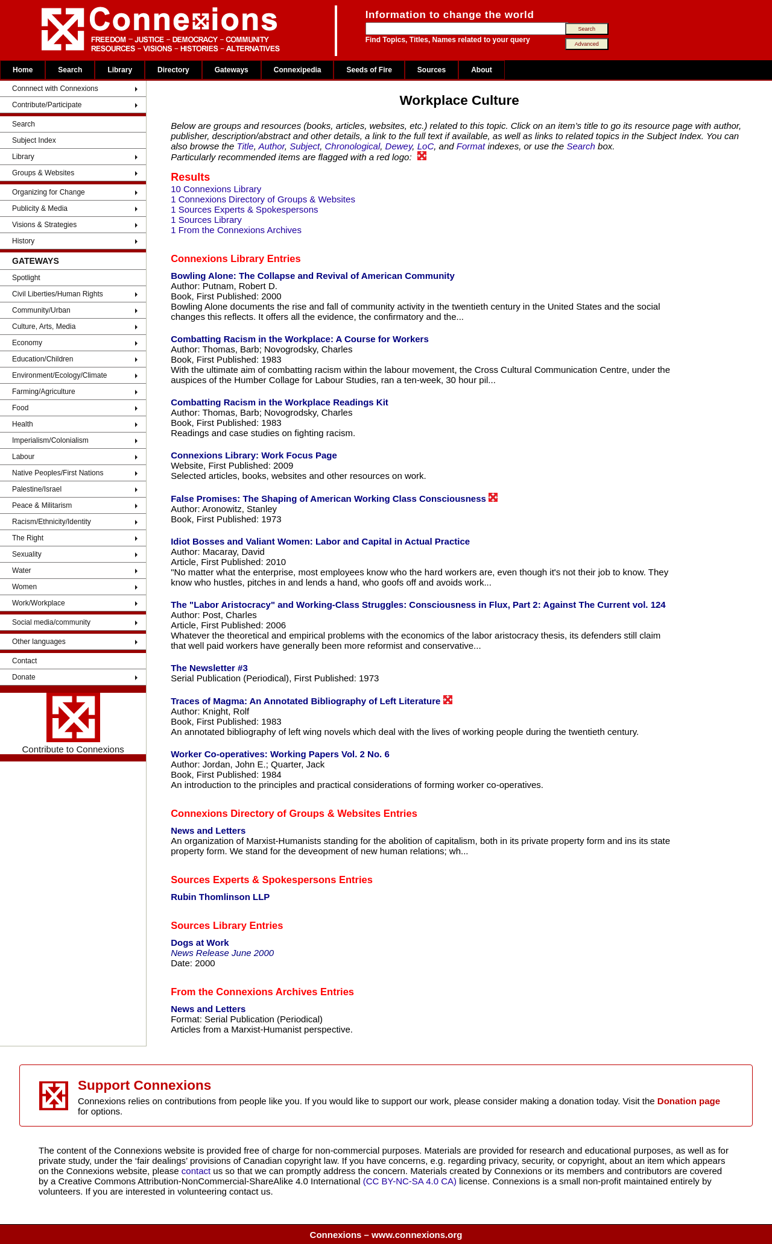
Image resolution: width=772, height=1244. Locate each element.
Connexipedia (297, 70)
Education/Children (42, 359)
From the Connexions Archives (244, 991)
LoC (425, 146)
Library (119, 70)
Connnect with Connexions (55, 88)
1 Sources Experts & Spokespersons (244, 209)
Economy (27, 343)
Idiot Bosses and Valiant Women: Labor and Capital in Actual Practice (320, 541)
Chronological (353, 146)
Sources (431, 70)
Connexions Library (217, 258)
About (481, 70)
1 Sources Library (206, 219)
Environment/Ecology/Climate (59, 375)
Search (70, 70)
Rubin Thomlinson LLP (220, 897)
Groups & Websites (43, 173)
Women (24, 587)
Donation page (688, 1101)
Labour (23, 456)
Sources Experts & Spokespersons (253, 879)
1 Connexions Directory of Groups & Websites (263, 199)
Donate (24, 677)
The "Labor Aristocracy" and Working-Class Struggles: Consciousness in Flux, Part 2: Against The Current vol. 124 (418, 604)
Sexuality (27, 554)
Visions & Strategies (44, 224)
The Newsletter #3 (209, 668)
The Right (27, 538)
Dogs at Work (200, 942)
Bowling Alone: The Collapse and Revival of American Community (313, 275)
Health (22, 424)
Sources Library (209, 925)
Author (271, 146)
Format (471, 146)
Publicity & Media (40, 208)
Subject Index (34, 140)
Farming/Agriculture (43, 391)
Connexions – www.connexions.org (386, 1235)
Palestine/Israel (37, 489)
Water (21, 570)
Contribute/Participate (46, 105)
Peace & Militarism (42, 505)
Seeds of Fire (368, 70)
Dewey (399, 146)
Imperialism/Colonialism (50, 440)
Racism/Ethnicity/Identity (51, 521)
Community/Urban (41, 310)
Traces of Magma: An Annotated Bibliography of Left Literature (311, 700)
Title (244, 146)
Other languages (39, 641)
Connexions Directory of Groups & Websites (276, 813)
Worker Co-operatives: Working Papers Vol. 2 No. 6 (280, 754)
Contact (24, 661)
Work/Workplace (38, 603)
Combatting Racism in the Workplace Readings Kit (279, 402)
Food (20, 408)
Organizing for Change (48, 192)
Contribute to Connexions (73, 723)
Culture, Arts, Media (43, 326)
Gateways (231, 70)
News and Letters (208, 830)
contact (198, 1171)
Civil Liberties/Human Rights (57, 294)
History (23, 241)
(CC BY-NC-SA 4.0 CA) (410, 1181)
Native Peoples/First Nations (57, 473)
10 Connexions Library (216, 189)
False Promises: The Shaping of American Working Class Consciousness (334, 498)
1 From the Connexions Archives (236, 230)
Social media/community (51, 622)
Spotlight (26, 277)
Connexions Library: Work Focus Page (254, 455)
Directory (173, 70)
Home (23, 70)
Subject (305, 146)
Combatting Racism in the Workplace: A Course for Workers (300, 339)
